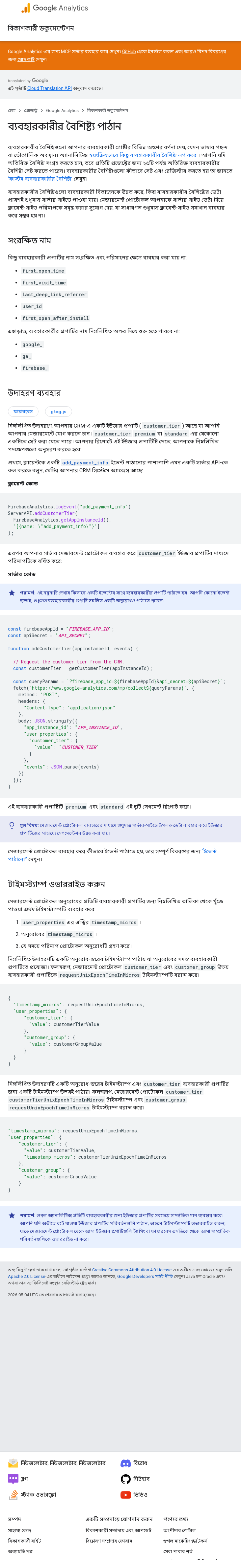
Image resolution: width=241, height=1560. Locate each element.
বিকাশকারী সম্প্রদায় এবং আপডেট (118, 1530)
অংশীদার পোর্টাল (179, 1530)
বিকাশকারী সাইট (24, 1541)
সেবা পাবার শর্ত (178, 1551)
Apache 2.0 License (26, 1276)
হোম (11, 110)
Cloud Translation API (49, 88)
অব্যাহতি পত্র (20, 1551)
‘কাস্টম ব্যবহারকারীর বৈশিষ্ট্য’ (40, 179)
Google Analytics (62, 110)
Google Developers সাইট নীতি (145, 1276)
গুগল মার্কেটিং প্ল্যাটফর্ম (185, 1541)
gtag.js (59, 411)
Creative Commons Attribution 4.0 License (132, 1269)
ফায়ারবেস (23, 411)
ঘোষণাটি (26, 59)
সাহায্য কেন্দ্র (19, 1530)
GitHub (129, 51)
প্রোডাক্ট (31, 110)
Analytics (60, 8)
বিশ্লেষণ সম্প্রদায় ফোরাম (109, 1541)
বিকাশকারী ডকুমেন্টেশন (41, 28)
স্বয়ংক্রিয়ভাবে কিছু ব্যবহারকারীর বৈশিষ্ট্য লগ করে (143, 155)
